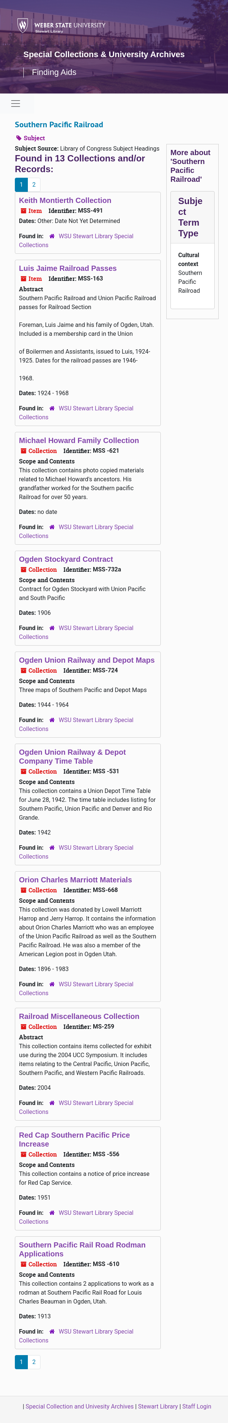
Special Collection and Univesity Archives (80, 1406)
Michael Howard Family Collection (79, 440)
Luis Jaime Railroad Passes (68, 268)
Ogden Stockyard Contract (66, 559)
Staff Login (196, 1406)
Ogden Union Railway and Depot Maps (87, 660)
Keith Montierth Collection (65, 200)
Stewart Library (158, 1406)
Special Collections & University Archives (104, 54)
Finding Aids (54, 72)
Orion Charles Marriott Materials (75, 880)
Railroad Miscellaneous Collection (79, 1016)
